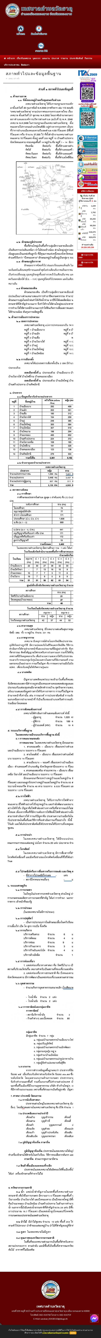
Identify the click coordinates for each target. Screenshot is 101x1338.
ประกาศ (55, 58)
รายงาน (64, 58)
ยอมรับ (73, 1333)
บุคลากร (36, 58)
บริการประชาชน (11, 65)
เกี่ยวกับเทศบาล (24, 58)
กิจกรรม (88, 58)
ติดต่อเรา (25, 65)
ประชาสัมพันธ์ (76, 58)
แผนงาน (46, 58)
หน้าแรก (9, 58)
